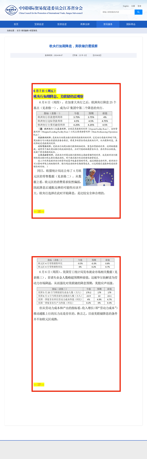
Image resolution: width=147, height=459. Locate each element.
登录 (139, 6)
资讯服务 (108, 24)
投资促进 (62, 24)
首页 (16, 24)
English (126, 6)
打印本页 (97, 55)
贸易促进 (39, 24)
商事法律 (85, 24)
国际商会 (131, 24)
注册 (133, 6)
